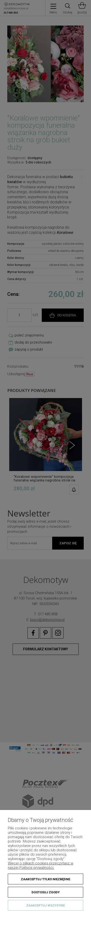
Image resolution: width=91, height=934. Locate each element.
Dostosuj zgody (46, 892)
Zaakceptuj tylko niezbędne (45, 879)
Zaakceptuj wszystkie (45, 905)
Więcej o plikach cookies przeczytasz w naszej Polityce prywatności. (40, 865)
